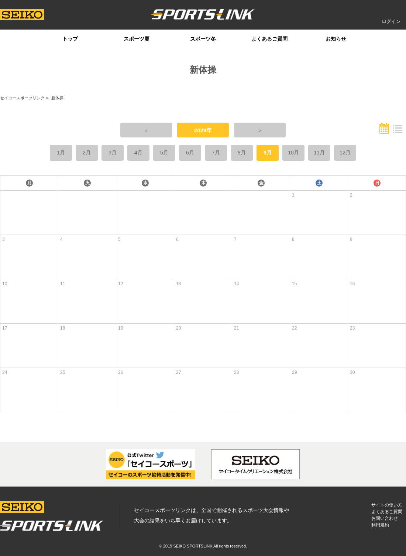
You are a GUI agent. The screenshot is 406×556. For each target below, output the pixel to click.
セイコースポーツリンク (22, 98)
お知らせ (336, 39)
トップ (70, 39)
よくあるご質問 (269, 39)
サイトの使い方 (386, 505)
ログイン (391, 21)
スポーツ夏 (136, 39)
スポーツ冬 (203, 39)
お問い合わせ (384, 518)
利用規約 (380, 525)
